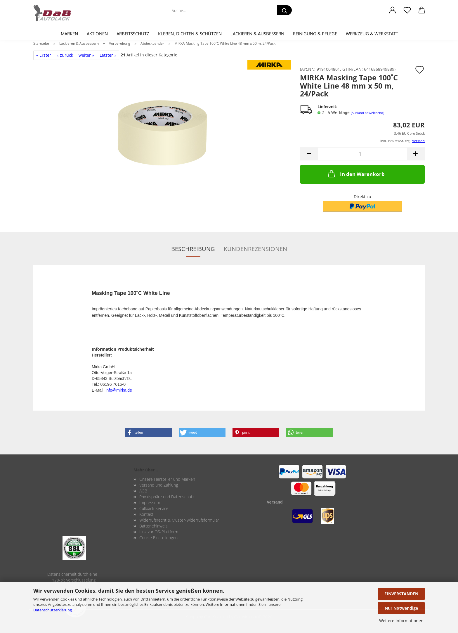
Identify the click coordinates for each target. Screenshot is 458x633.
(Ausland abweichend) (367, 112)
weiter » (86, 55)
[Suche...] (284, 10)
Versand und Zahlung (158, 485)
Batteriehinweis (153, 526)
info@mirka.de (118, 390)
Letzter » (108, 55)
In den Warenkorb (356, 173)
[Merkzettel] (407, 10)
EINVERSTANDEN (401, 593)
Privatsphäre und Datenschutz (166, 496)
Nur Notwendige (401, 608)
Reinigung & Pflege (315, 34)
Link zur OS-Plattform (158, 532)
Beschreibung (193, 249)
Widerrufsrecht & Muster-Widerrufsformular (179, 520)
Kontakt (146, 514)
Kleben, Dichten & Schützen (190, 34)
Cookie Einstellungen (158, 537)
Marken (69, 34)
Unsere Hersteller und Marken (167, 479)
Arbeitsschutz (133, 34)
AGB (143, 491)
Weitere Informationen (401, 620)
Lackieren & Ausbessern (257, 34)
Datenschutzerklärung (52, 610)
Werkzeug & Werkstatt (372, 34)
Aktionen (97, 34)
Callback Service (154, 508)
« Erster (43, 55)
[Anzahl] (362, 153)
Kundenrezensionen (255, 249)
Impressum (149, 502)
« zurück (65, 55)
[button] (392, 10)
